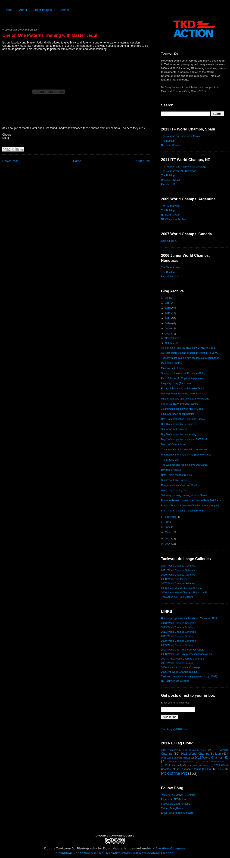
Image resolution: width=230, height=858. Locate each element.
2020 (168, 298)
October (170, 343)
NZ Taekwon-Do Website (175, 680)
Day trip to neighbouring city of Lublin (182, 393)
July (167, 521)
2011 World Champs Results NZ (213, 761)
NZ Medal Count (170, 215)
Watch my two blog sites (174, 490)
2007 (168, 538)
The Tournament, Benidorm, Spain (180, 136)
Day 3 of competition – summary (179, 424)
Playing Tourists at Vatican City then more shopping (190, 505)
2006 (168, 543)
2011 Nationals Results (195, 750)
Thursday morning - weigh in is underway (184, 449)
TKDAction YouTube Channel (177, 596)
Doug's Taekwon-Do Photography (70, 848)
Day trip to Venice (171, 469)
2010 (168, 323)
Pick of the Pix (174, 773)
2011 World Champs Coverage (178, 631)
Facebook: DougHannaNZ (176, 803)
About (23, 10)
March (169, 532)
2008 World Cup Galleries (175, 579)
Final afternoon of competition (178, 413)
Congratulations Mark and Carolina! (181, 485)
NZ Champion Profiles (173, 219)
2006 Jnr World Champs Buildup (179, 671)
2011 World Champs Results (181, 761)
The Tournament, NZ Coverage (178, 171)
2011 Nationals (169, 750)
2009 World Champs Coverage (178, 640)
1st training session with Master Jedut (182, 408)
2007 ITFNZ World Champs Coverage (182, 658)
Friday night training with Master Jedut (182, 388)
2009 (168, 328)
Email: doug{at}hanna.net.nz (177, 812)
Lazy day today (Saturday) (176, 383)
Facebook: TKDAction (173, 799)
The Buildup (168, 140)
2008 (168, 333)
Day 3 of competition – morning (178, 434)
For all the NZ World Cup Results (179, 403)
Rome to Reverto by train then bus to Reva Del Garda (191, 500)
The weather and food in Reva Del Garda (184, 464)
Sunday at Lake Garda (173, 480)
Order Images (43, 10)
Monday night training (173, 368)
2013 (168, 308)
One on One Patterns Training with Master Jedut (49, 35)
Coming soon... (169, 240)
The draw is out (169, 459)
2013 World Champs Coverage (178, 623)
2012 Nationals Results (199, 765)
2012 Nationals (173, 765)
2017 (168, 303)
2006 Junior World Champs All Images (182, 588)
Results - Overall (170, 180)
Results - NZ (168, 184)
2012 (168, 313)
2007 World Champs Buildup (177, 663)
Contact (64, 10)
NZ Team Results (170, 145)
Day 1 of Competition (173, 444)
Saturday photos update (174, 429)
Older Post (143, 161)
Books (221, 769)
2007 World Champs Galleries (178, 583)
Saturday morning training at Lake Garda (184, 495)
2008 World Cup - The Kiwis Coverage (182, 649)
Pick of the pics (169, 276)
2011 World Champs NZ (211, 757)
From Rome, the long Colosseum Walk (183, 510)
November (171, 338)
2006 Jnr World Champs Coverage (180, 667)
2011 (168, 318)
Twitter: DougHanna (172, 808)
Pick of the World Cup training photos (182, 378)
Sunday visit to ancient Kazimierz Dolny (183, 373)
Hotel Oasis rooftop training (176, 475)
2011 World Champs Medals (175, 757)
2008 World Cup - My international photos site (187, 654)
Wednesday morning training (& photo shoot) (186, 454)
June (168, 527)
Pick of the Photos (171, 363)
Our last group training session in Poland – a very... (190, 352)
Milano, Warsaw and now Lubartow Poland (185, 398)
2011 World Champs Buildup (177, 636)
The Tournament (170, 205)
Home (8, 10)
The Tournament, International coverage (183, 166)
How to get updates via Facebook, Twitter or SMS (189, 618)
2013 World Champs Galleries (178, 565)
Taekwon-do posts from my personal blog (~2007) (189, 676)
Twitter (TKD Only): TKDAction (178, 794)
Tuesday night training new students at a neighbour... (191, 357)
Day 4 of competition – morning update (183, 419)
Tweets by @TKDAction (174, 729)
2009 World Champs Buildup (177, 645)
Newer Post (10, 161)
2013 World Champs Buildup (177, 627)
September (171, 516)
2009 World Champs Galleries (178, 574)
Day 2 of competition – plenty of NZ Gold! (184, 439)
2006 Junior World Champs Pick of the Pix (185, 592)
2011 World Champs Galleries (178, 570)
